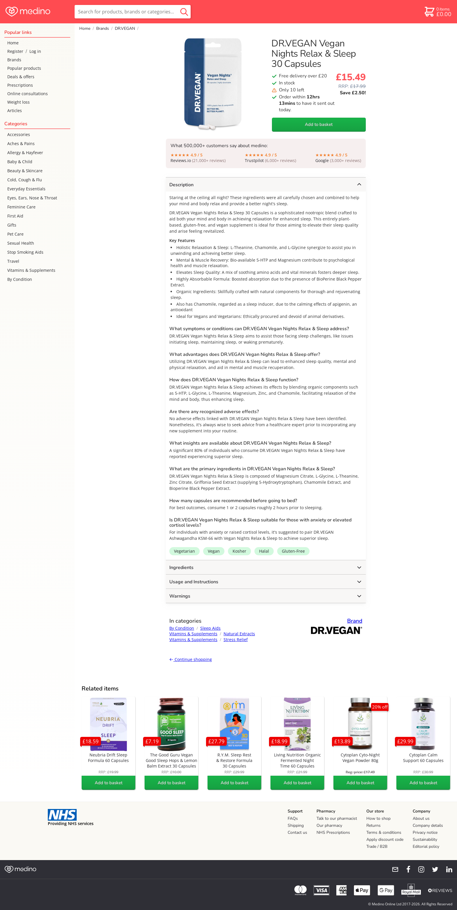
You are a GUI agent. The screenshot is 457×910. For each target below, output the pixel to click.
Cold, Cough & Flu (24, 179)
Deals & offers (20, 76)
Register (15, 51)
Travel (13, 261)
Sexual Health (20, 243)
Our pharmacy (329, 825)
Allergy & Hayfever (25, 152)
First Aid (15, 216)
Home (13, 43)
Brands (14, 59)
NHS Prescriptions (333, 832)
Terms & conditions (383, 832)
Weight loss (18, 102)
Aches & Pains (21, 143)
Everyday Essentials (26, 189)
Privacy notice (425, 832)
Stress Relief (236, 639)
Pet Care (15, 234)
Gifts (11, 225)
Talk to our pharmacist (337, 818)
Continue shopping (190, 659)
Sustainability (425, 839)
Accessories (18, 134)
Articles (14, 110)
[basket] (437, 11)
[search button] (184, 12)
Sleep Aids (210, 628)
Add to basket (319, 124)
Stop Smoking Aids (25, 252)
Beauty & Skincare (25, 170)
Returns (373, 825)
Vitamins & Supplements (31, 270)
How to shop (378, 818)
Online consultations (27, 93)
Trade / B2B (376, 846)
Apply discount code (384, 839)
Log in (35, 51)
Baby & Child (19, 161)
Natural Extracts (239, 633)
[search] (132, 12)
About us (421, 818)
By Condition (19, 279)
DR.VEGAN (125, 28)
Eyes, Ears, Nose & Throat (32, 198)
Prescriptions (20, 85)
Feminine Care (21, 207)
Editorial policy (426, 846)
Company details (428, 825)
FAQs (293, 818)
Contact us (297, 832)
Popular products (24, 68)
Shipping (296, 825)
